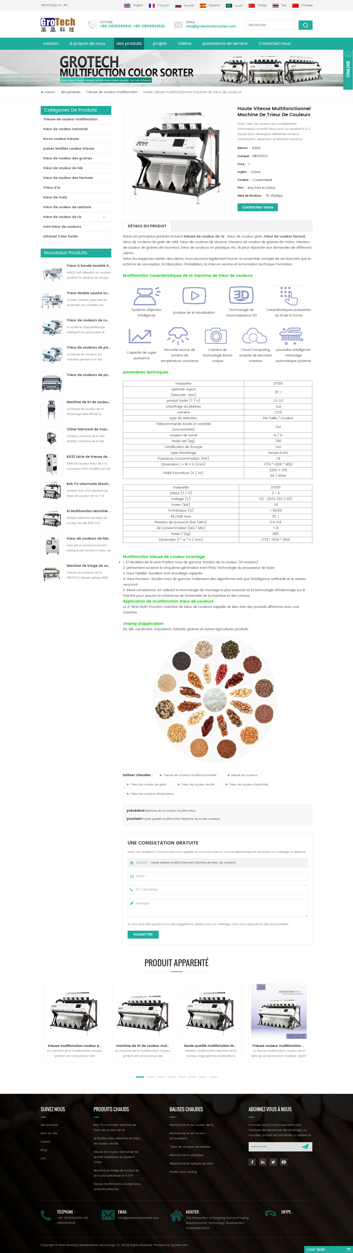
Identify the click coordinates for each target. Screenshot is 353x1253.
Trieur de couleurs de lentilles (190, 1147)
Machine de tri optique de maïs (191, 1163)
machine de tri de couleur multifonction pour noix (144, 1046)
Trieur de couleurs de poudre (89, 375)
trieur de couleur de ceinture (67, 207)
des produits (70, 92)
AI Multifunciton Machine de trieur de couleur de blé (89, 511)
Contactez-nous (257, 207)
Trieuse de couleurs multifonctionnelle (188, 775)
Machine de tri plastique (186, 1155)
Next (43, 1066)
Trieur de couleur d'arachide (246, 784)
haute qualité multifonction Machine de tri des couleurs (181, 819)
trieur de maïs (55, 197)
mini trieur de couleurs (62, 226)
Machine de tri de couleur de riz (191, 1125)
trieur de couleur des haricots (68, 178)
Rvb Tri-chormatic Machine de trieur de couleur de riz (89, 484)
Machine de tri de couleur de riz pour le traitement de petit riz (89, 402)
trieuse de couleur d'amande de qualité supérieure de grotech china (116, 1157)
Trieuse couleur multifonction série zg (280, 1046)
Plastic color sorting (183, 1172)
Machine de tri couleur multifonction (170, 811)
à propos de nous (87, 43)
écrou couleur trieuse (61, 139)
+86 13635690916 (112, 26)
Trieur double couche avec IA (89, 293)
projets (160, 43)
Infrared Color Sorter (60, 236)
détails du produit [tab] (147, 226)
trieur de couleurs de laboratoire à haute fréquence (89, 538)
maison (50, 43)
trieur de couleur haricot (284, 236)
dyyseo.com (179, 1245)
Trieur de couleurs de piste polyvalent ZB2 (89, 347)
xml (43, 1158)
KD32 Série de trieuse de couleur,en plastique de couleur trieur (89, 456)
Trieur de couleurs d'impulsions (150, 794)
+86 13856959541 (145, 26)
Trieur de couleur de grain (146, 784)
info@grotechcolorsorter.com (209, 26)
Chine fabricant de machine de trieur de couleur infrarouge (89, 429)
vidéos (184, 43)
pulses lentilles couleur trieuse (68, 148)
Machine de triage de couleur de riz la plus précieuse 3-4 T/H (89, 565)
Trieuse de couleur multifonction (112, 92)
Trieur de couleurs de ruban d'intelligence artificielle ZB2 (89, 320)
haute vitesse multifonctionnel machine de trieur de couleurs (193, 863)
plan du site (49, 1133)
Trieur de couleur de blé (196, 784)
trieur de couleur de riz (62, 217)
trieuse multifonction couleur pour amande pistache (76, 1046)
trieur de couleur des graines (67, 158)
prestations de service (224, 43)
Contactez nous (274, 43)
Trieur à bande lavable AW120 (89, 265)
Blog (44, 1150)
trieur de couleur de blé (63, 168)
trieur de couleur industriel (65, 129)
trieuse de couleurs (242, 775)
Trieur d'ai (51, 187)
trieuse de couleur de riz (203, 236)
